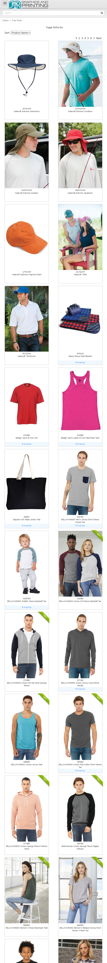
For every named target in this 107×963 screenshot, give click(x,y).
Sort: (7, 32)
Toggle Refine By (54, 27)
